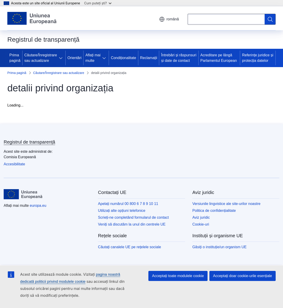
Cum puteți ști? (97, 3)
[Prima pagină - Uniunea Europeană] (32, 18)
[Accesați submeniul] (61, 58)
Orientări (74, 58)
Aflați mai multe (92, 58)
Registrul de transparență (29, 141)
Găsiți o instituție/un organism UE (219, 247)
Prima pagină (14, 58)
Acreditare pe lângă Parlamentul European (218, 58)
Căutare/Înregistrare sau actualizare (40, 58)
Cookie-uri (200, 224)
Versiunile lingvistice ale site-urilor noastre (226, 204)
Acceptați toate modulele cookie (178, 276)
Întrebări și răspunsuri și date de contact (178, 58)
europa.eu (38, 205)
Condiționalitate (123, 58)
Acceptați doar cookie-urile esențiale (242, 276)
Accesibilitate (14, 164)
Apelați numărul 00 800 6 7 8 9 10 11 (128, 204)
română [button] (169, 19)
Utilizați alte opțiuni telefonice (121, 211)
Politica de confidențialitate (214, 211)
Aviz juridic (201, 217)
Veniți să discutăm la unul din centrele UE (131, 224)
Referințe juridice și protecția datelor (257, 58)
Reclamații (148, 58)
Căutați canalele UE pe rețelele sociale (129, 247)
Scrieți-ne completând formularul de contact (133, 217)
